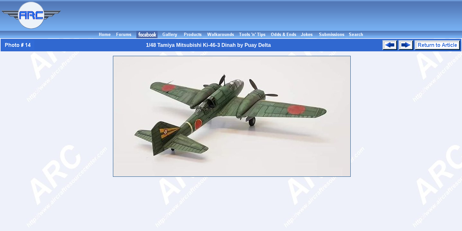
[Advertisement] (262, 15)
